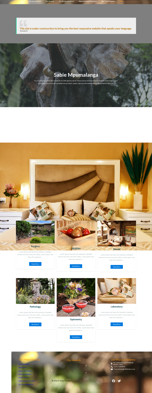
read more (35, 264)
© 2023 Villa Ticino (61, 380)
